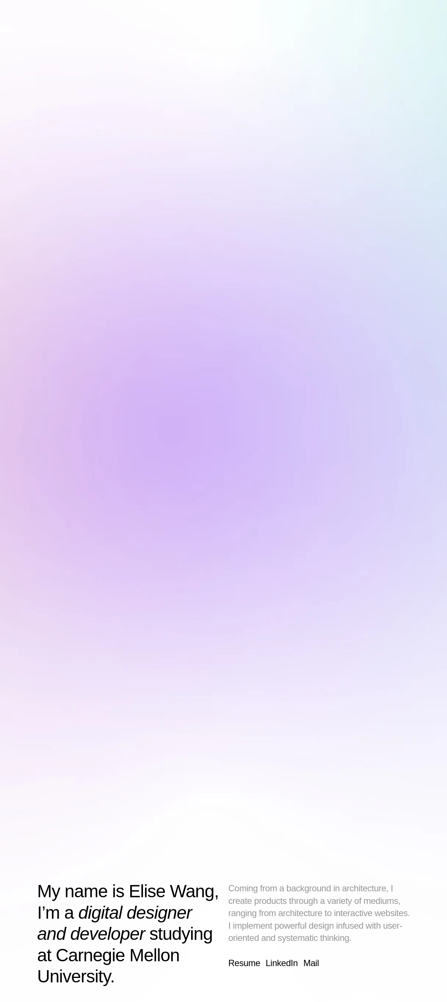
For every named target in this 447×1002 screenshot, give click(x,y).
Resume (244, 963)
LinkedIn (281, 963)
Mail (311, 963)
